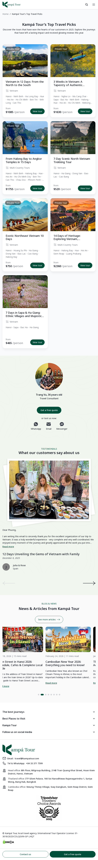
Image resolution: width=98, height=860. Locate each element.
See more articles (49, 619)
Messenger (61, 426)
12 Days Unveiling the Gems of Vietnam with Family (41, 554)
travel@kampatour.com (27, 758)
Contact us (25, 854)
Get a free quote (49, 410)
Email (48, 426)
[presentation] (8, 583)
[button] (39, 694)
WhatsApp (36, 426)
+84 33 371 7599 (34, 763)
